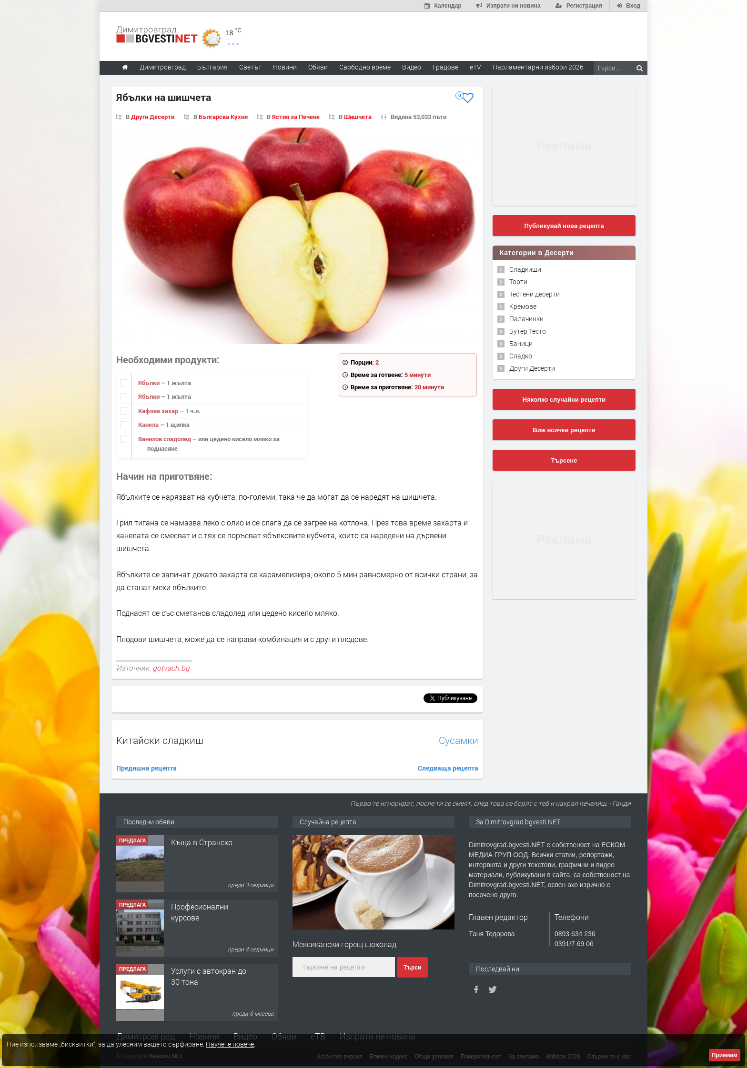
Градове (445, 66)
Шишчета (358, 116)
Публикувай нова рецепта (564, 225)
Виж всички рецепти (564, 430)
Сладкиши (525, 269)
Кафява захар (159, 410)
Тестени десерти (534, 293)
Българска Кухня (223, 116)
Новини (285, 66)
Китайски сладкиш (159, 740)
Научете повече (230, 1043)
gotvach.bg (171, 667)
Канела (149, 424)
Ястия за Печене (296, 116)
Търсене (564, 460)
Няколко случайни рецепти (564, 399)
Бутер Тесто (527, 331)
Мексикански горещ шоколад (344, 944)
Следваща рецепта (448, 767)
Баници (521, 343)
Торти (518, 281)
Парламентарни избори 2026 (538, 66)
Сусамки (458, 740)
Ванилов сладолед (165, 439)
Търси (412, 967)
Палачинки (526, 318)
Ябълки (149, 382)
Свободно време (365, 66)
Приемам (724, 1055)
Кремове (522, 306)
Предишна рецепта (146, 767)
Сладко (520, 355)
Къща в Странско (201, 842)
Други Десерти (152, 116)
